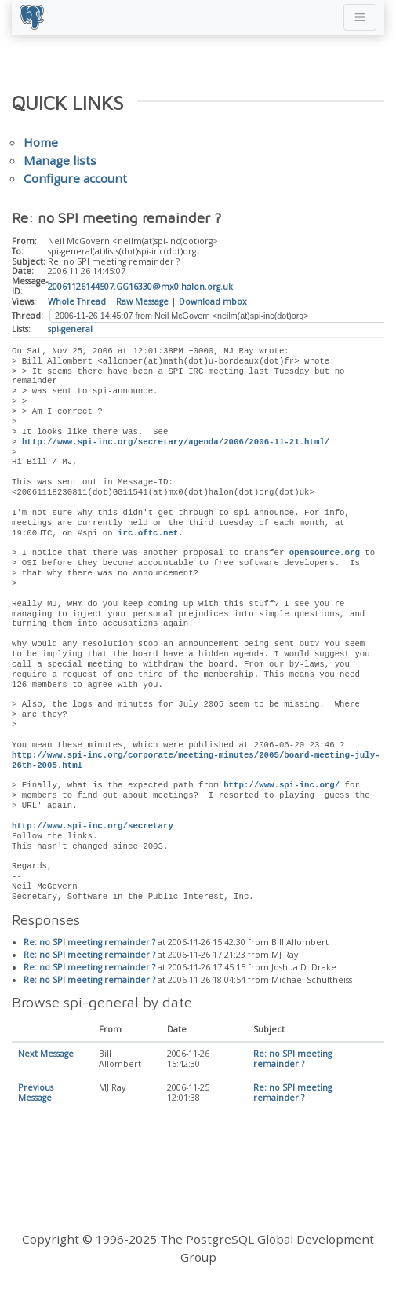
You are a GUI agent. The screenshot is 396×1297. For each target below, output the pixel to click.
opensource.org (324, 552)
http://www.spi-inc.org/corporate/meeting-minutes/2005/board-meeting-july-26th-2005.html (196, 760)
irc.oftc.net (148, 533)
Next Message (46, 1054)
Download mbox (213, 301)
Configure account (75, 178)
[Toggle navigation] (359, 17)
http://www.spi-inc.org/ (281, 785)
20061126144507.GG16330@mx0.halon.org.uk (140, 286)
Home (41, 142)
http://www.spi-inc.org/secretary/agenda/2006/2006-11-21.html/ (175, 442)
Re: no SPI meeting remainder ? (89, 942)
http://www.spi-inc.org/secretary (92, 825)
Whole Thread (77, 301)
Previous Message (35, 1093)
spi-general (70, 328)
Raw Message (142, 301)
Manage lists (60, 160)
